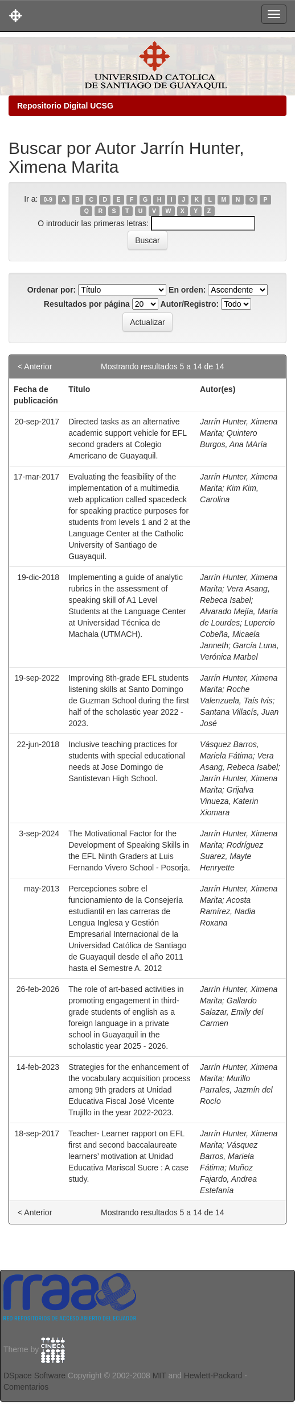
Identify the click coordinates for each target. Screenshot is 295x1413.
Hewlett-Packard (213, 1375)
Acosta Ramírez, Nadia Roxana (227, 911)
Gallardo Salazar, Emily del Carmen (231, 1012)
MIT (159, 1375)
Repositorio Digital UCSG (65, 105)
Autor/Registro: (190, 304)
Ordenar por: (51, 289)
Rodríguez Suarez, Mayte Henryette (231, 856)
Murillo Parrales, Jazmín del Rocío (236, 1090)
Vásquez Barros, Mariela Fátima (228, 1156)
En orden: (187, 289)
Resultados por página (87, 304)
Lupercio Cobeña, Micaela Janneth (237, 634)
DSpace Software (34, 1375)
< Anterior (35, 366)
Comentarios (25, 1386)
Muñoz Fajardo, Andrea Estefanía (228, 1179)
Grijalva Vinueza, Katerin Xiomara (229, 801)
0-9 (48, 199)
